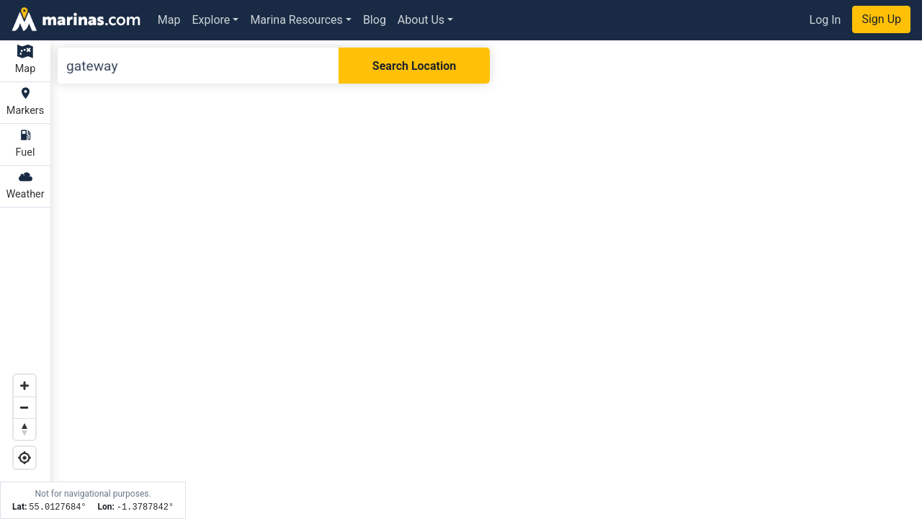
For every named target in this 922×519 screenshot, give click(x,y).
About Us (421, 20)
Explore (211, 20)
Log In (825, 20)
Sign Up (881, 19)
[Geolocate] (24, 458)
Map (169, 20)
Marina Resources (296, 20)
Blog (374, 20)
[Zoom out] (24, 407)
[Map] (461, 279)
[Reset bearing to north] (24, 429)
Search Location (414, 66)
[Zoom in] (24, 385)
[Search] (198, 66)
